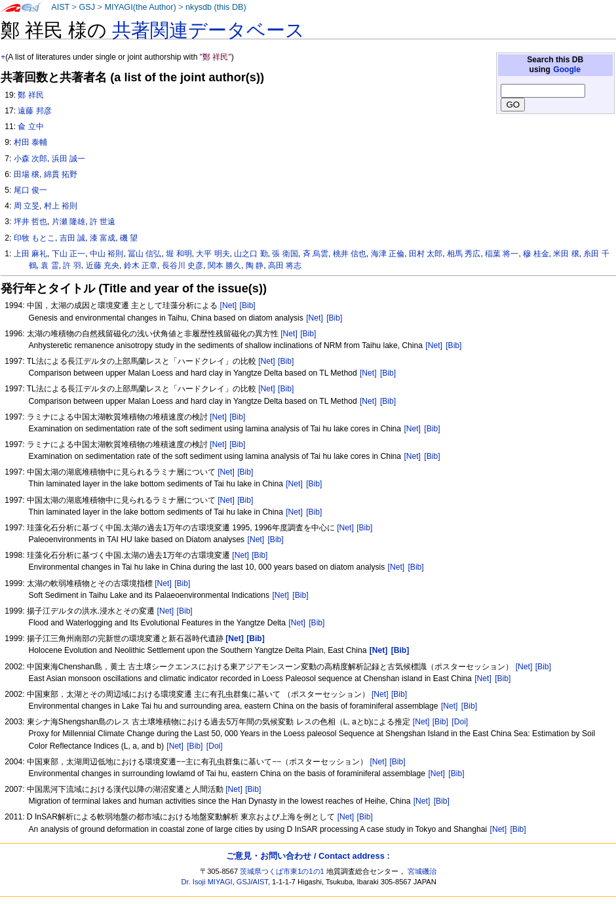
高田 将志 (284, 265)
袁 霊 (49, 265)
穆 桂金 (536, 253)
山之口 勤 (250, 253)
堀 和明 (178, 253)
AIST (60, 7)
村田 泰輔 (30, 142)
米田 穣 (566, 253)
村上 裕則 (60, 205)
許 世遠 (102, 221)
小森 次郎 (30, 158)
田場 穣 (26, 174)
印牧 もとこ (34, 238)
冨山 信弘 (144, 253)
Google (567, 69)
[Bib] (248, 305)
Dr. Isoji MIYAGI (207, 882)
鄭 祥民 (30, 95)
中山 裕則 (106, 253)
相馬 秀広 (463, 253)
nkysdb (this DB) (215, 7)
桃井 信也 (349, 253)
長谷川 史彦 (182, 265)
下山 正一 (68, 253)
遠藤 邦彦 (34, 110)
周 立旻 (26, 205)
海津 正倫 (387, 253)
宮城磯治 (422, 871)
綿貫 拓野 (60, 174)
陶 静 (254, 265)
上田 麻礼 (30, 253)
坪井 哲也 (30, 221)
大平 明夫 (212, 253)
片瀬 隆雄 (68, 221)
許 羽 (72, 265)
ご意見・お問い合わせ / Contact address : (307, 856)
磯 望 (129, 238)
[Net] (228, 305)
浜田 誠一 (68, 158)
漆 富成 (102, 238)
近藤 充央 (102, 265)
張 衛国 (285, 253)
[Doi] (460, 721)
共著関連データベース (208, 30)
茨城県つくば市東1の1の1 (282, 871)
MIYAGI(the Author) (140, 7)
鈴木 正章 (140, 265)
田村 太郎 (425, 253)
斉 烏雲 (315, 253)
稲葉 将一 (501, 253)
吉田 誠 (72, 238)
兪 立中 (30, 126)
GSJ (87, 7)
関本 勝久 (224, 265)
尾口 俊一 (30, 190)
